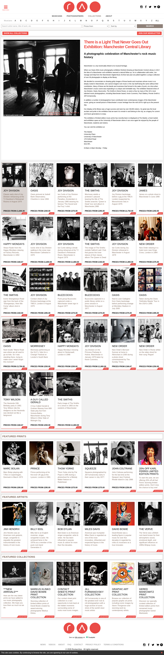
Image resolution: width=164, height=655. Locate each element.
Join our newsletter (149, 33)
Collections (94, 16)
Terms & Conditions (114, 645)
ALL (157, 21)
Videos (52, 645)
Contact (78, 645)
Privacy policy (93, 645)
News (43, 645)
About (109, 16)
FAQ (69, 645)
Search (150, 26)
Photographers (75, 16)
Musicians (57, 16)
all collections (15, 33)
